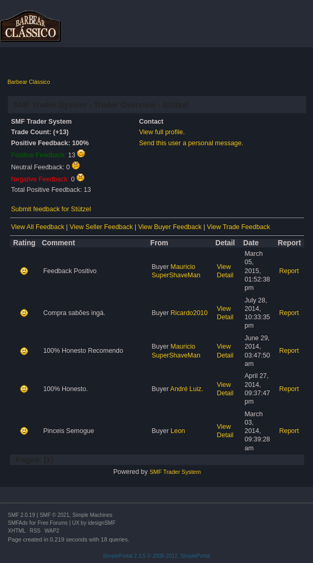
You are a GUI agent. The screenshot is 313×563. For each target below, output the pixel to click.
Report (289, 271)
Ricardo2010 (189, 313)
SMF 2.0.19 (21, 515)
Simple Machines (92, 515)
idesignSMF (101, 523)
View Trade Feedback (238, 227)
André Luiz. (186, 389)
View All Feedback (37, 227)
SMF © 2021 (54, 515)
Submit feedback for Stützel (51, 209)
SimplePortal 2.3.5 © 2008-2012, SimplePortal (156, 556)
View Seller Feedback (101, 227)
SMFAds (18, 523)
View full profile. (162, 132)
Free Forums (53, 523)
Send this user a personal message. (191, 143)
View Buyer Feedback (169, 227)
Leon (177, 431)
